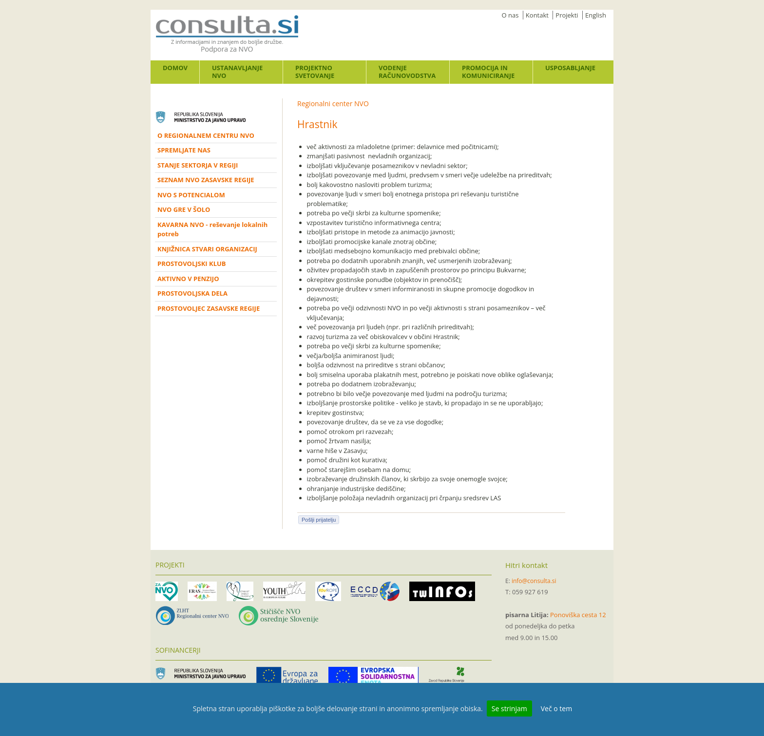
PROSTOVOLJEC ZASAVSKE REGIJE (208, 308)
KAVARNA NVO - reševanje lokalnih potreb (212, 229)
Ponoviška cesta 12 (578, 614)
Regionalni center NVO (333, 103)
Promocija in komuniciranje (488, 71)
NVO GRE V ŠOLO (183, 209)
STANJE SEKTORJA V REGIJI (197, 165)
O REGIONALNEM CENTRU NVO (205, 135)
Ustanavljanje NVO (237, 71)
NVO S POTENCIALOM (191, 194)
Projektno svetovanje (314, 71)
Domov (175, 67)
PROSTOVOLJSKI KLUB (191, 263)
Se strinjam (509, 708)
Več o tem (556, 708)
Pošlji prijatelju (319, 520)
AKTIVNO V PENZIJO (188, 278)
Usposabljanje (570, 67)
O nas (510, 15)
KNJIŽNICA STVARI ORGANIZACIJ (207, 249)
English (595, 15)
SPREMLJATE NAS (183, 150)
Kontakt (537, 15)
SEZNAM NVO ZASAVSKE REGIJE (205, 179)
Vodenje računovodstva (407, 71)
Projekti (566, 15)
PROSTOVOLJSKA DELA (192, 293)
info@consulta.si (534, 581)
